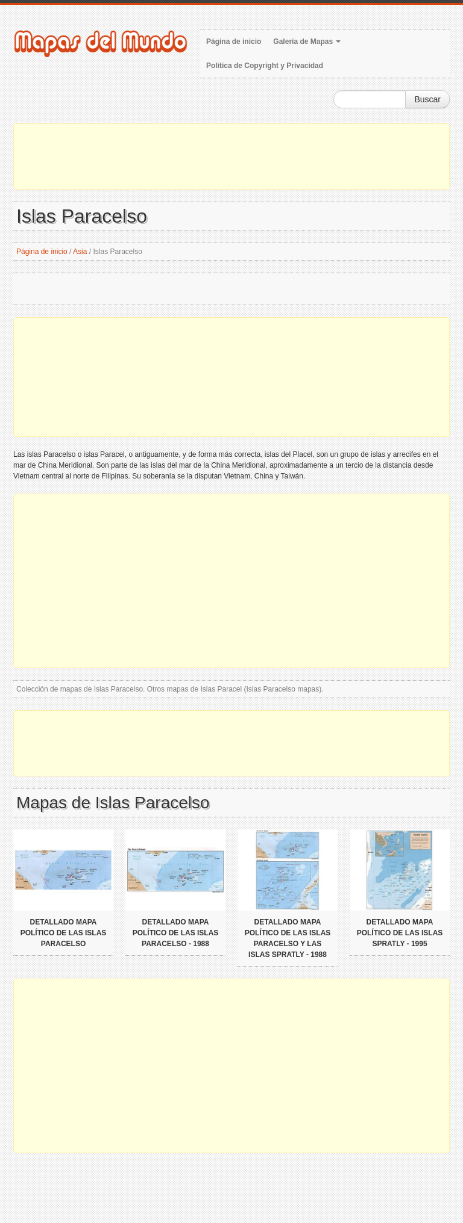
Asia (80, 251)
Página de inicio (233, 41)
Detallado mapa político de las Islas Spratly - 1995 (400, 933)
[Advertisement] (231, 156)
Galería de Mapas (307, 41)
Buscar (427, 99)
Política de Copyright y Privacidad (264, 65)
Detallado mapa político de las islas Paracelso (63, 933)
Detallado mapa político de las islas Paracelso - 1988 (176, 933)
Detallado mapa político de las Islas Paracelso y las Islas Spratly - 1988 (288, 938)
